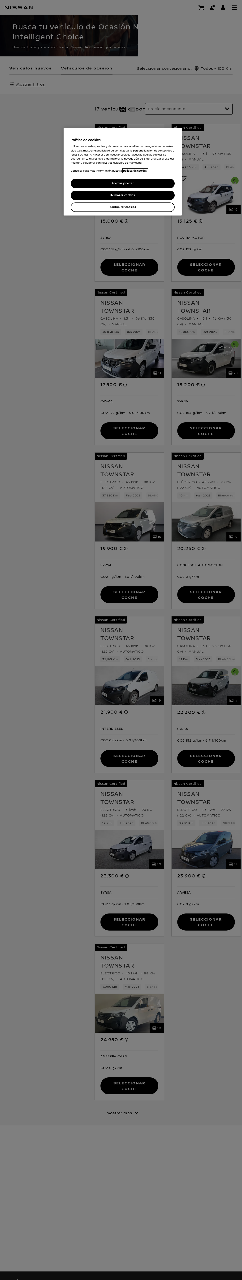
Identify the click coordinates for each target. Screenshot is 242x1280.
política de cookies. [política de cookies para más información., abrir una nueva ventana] (135, 170)
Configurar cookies (122, 207)
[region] (123, 172)
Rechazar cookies (122, 195)
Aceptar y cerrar (123, 183)
